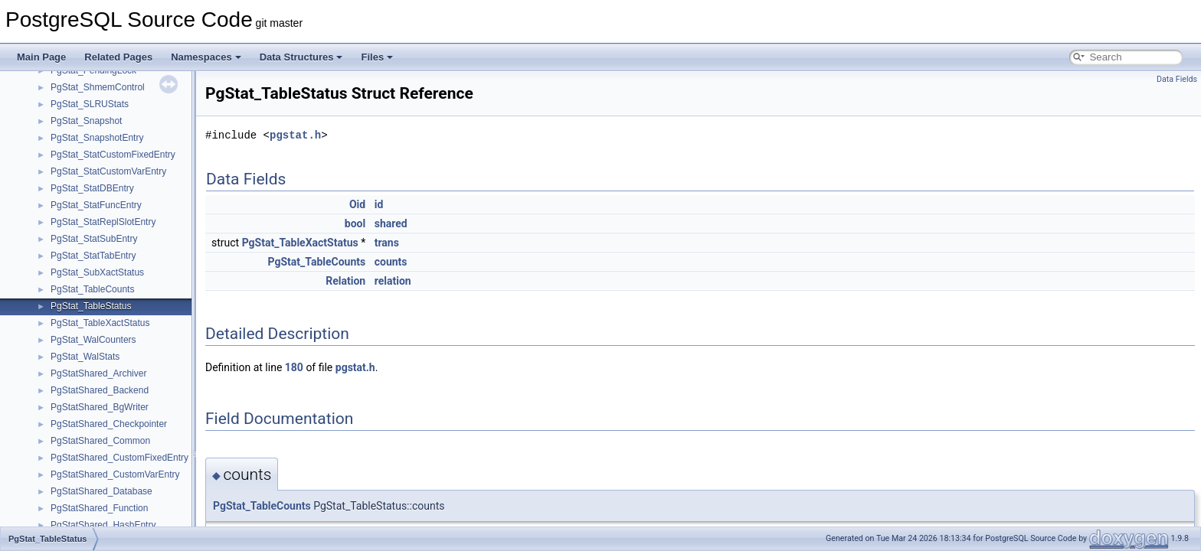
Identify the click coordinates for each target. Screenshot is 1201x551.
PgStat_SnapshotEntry (97, 137)
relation (393, 281)
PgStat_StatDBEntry (92, 188)
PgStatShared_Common (100, 440)
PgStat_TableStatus (91, 306)
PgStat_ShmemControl (98, 87)
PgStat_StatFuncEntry (96, 205)
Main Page (41, 57)
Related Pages (118, 57)
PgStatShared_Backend (100, 390)
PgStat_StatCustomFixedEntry (113, 154)
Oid (357, 204)
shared (391, 223)
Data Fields (1177, 79)
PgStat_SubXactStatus (97, 272)
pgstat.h (295, 135)
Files (377, 57)
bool (355, 223)
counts (391, 262)
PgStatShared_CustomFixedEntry (119, 457)
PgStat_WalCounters (93, 339)
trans (387, 242)
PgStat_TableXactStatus (100, 323)
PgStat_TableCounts (92, 289)
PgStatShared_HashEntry (103, 525)
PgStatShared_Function (99, 508)
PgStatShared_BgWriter (100, 407)
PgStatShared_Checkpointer (109, 424)
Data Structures (301, 57)
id (379, 204)
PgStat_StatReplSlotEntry (103, 222)
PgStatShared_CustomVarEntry (115, 474)
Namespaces (206, 57)
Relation (345, 281)
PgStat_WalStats (85, 356)
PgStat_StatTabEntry (93, 255)
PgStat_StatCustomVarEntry (108, 171)
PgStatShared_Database (101, 491)
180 (294, 367)
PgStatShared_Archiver (98, 373)
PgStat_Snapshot (86, 121)
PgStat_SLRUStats (90, 104)
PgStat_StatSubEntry (94, 238)
